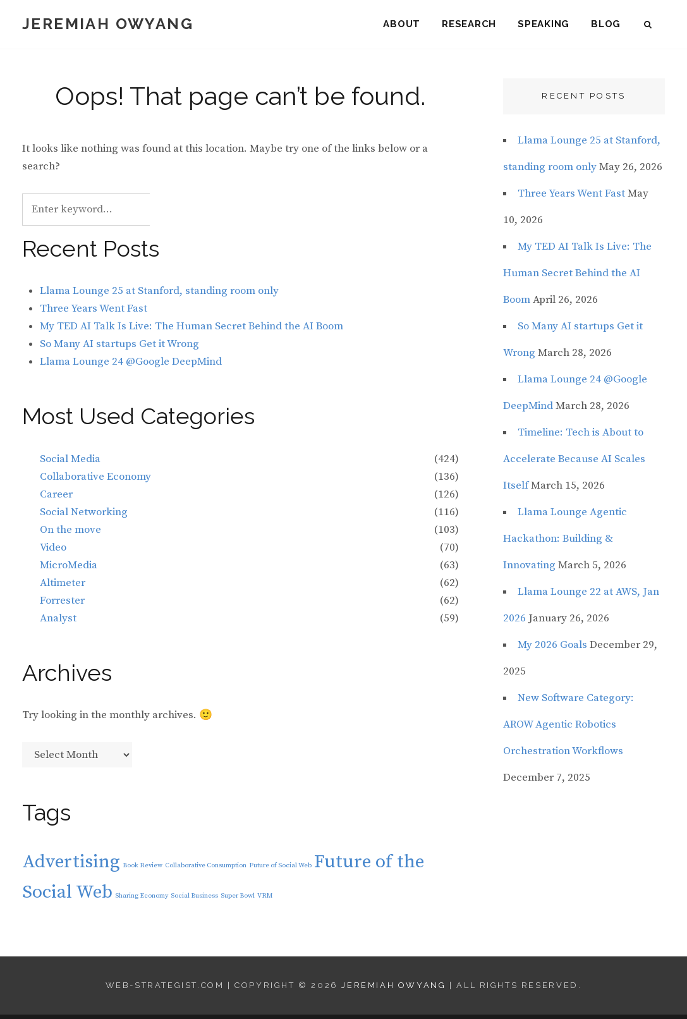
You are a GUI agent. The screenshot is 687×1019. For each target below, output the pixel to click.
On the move (70, 534)
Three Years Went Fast (93, 313)
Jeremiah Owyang (107, 25)
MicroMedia (68, 570)
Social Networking (84, 516)
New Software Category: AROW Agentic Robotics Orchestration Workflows (568, 728)
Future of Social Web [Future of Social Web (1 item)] (280, 869)
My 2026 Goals (552, 649)
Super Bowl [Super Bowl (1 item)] (238, 900)
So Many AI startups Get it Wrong (119, 348)
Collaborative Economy (95, 481)
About (401, 25)
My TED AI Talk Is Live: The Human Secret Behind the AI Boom (191, 331)
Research (469, 25)
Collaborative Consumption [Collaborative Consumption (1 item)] (205, 869)
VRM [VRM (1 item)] (264, 900)
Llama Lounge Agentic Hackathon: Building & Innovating (565, 543)
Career (56, 499)
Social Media (70, 463)
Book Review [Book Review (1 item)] (142, 869)
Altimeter (62, 587)
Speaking (543, 25)
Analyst (58, 623)
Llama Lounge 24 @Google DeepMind (131, 366)
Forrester (62, 605)
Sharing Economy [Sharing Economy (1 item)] (141, 900)
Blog (606, 25)
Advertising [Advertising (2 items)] (71, 866)
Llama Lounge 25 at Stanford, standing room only (159, 295)
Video (53, 552)
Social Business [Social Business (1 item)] (194, 900)
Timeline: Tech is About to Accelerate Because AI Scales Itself (574, 463)
